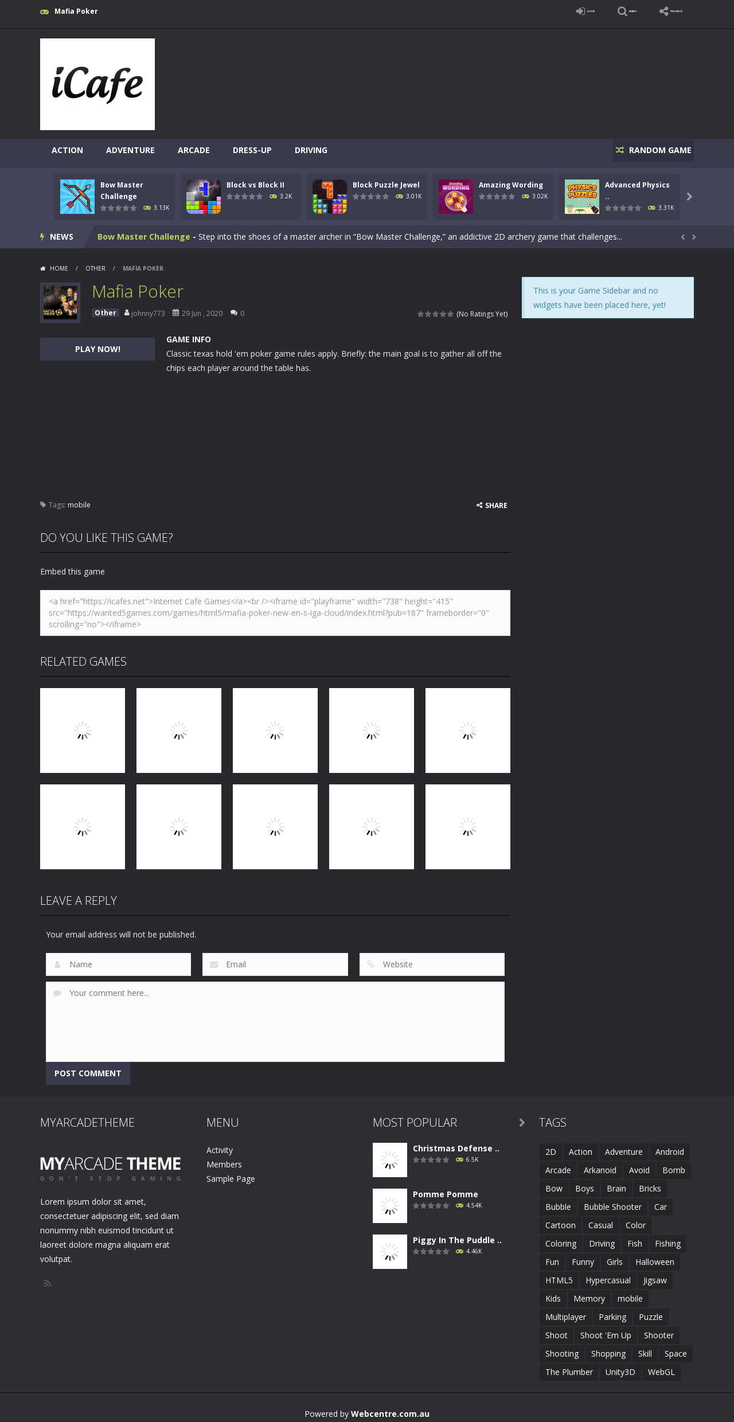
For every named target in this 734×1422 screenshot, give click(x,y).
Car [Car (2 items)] (660, 1200)
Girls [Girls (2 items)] (615, 1255)
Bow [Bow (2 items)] (554, 1182)
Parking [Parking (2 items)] (612, 1310)
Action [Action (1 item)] (580, 1145)
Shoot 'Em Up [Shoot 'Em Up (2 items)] (605, 1328)
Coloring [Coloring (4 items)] (560, 1237)
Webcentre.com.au (390, 1407)
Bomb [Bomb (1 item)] (673, 1163)
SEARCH (592, 11)
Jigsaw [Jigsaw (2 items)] (655, 1273)
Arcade (194, 149)
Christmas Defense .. (456, 1141)
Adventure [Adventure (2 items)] (624, 1145)
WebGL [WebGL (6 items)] (661, 1365)
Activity (219, 1143)
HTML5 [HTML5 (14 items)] (559, 1273)
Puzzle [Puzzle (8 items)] (651, 1310)
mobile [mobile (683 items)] (630, 1292)
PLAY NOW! (97, 342)
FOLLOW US (661, 11)
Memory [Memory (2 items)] (589, 1292)
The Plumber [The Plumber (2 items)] (569, 1365)
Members (224, 1158)
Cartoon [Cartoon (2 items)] (560, 1218)
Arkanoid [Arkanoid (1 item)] (600, 1163)
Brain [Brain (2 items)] (616, 1182)
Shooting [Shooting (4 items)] (562, 1347)
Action (67, 149)
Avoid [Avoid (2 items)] (639, 1163)
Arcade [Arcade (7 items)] (558, 1163)
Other (95, 262)
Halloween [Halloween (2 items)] (654, 1255)
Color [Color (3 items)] (636, 1218)
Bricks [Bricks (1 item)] (650, 1182)
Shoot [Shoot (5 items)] (556, 1328)
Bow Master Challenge (143, 230)
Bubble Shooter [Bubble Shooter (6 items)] (613, 1200)
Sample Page (230, 1172)
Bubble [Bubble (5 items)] (558, 1200)
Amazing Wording (511, 178)
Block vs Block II (255, 178)
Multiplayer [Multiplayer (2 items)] (565, 1310)
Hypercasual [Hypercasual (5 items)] (608, 1273)
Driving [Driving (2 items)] (602, 1237)
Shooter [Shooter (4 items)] (659, 1328)
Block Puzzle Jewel (386, 178)
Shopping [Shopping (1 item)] (608, 1347)
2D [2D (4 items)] (550, 1145)
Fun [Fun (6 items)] (552, 1255)
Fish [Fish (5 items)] (634, 1237)
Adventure (130, 149)
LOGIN (531, 11)
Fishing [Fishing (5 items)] (668, 1237)
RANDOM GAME (652, 149)
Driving (311, 149)
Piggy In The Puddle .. (457, 1233)
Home (59, 262)
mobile (79, 498)
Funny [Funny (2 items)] (583, 1255)
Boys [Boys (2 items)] (584, 1182)
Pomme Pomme (445, 1187)
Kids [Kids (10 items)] (553, 1292)
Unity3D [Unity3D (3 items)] (620, 1365)
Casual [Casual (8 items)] (600, 1218)
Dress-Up (252, 149)
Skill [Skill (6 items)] (645, 1347)
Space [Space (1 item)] (676, 1347)
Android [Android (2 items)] (669, 1145)
